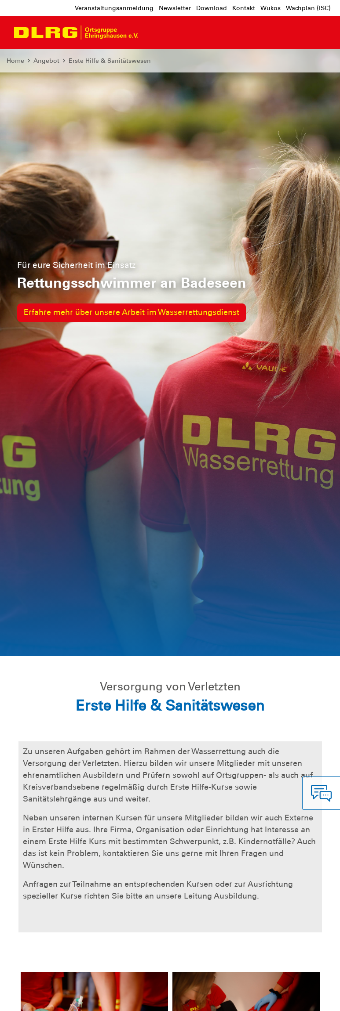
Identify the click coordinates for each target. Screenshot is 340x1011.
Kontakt (243, 7)
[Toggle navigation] (153, 32)
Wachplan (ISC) (308, 7)
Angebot (46, 60)
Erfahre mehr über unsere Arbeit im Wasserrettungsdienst (131, 312)
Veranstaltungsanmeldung (114, 7)
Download (211, 7)
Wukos (270, 7)
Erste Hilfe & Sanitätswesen (110, 60)
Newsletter (175, 7)
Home (15, 60)
